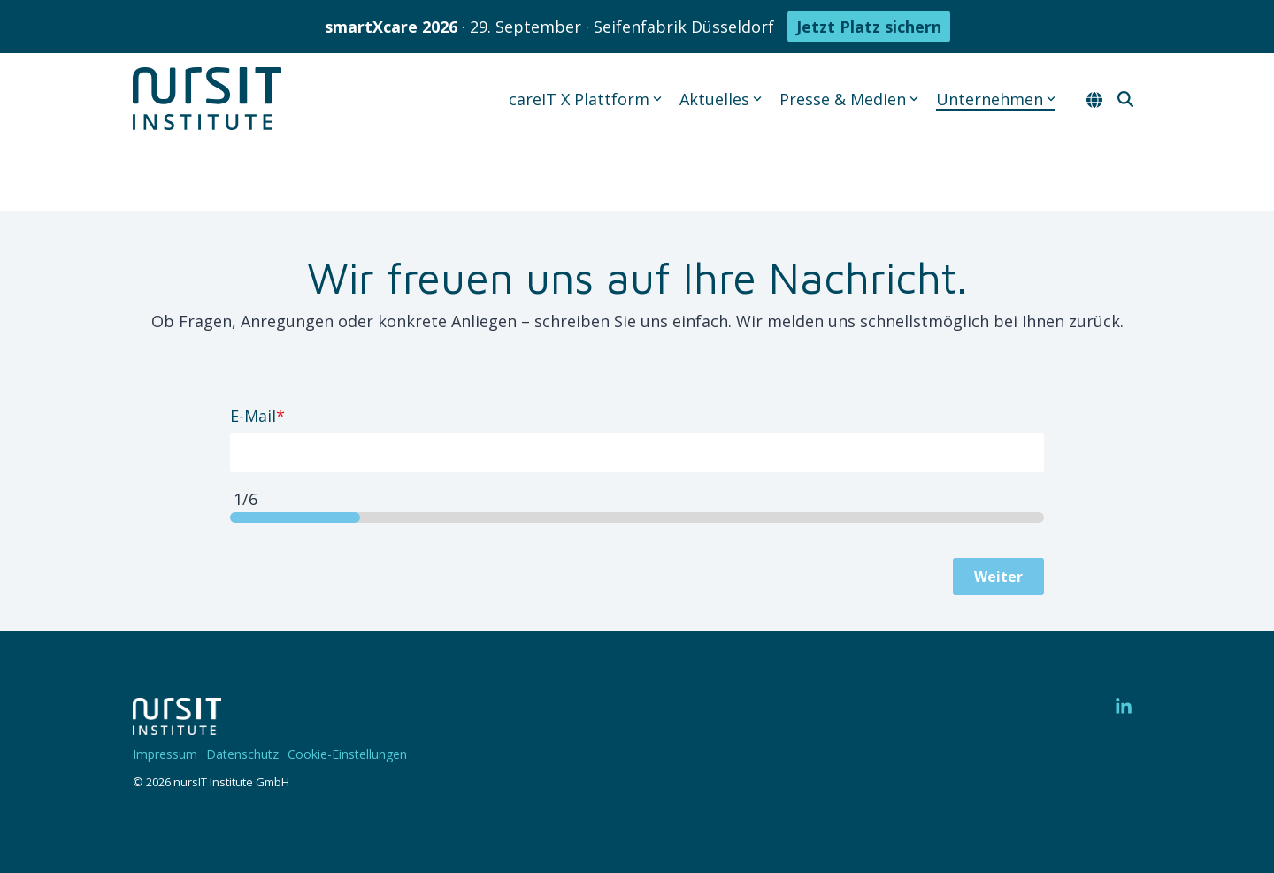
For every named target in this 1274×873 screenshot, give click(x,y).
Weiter (998, 576)
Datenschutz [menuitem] (242, 754)
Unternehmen (995, 99)
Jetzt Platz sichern (868, 26)
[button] (1123, 707)
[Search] (1125, 99)
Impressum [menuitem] (165, 754)
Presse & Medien (848, 99)
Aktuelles (720, 99)
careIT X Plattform (585, 99)
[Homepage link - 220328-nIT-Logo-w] (177, 726)
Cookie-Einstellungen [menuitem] (347, 754)
